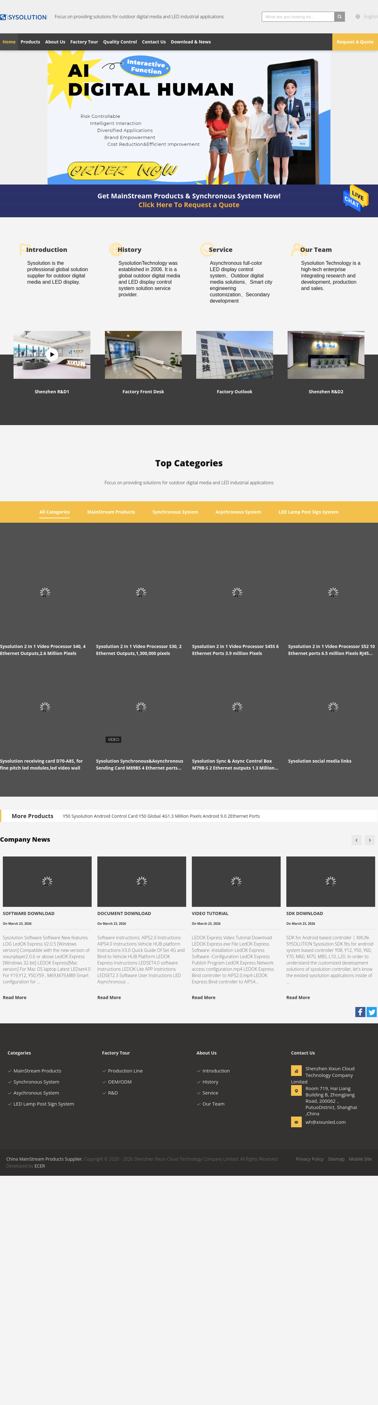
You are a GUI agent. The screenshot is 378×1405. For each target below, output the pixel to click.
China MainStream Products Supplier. (45, 1388)
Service (207, 1322)
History (207, 1311)
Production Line (122, 1300)
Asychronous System (33, 1322)
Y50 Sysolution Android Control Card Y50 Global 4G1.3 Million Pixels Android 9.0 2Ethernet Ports (161, 1045)
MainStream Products (34, 1300)
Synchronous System (34, 1311)
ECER (39, 1395)
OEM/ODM (117, 1311)
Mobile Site (360, 1388)
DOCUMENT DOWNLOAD (124, 1143)
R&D (110, 1322)
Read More (14, 1227)
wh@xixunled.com (325, 1351)
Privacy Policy (310, 1388)
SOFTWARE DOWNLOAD (28, 1143)
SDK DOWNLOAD (304, 1143)
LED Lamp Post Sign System (41, 1333)
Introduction (213, 1300)
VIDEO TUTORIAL (210, 1143)
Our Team (211, 1333)
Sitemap (336, 1388)
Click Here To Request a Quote (189, 204)
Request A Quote (355, 42)
